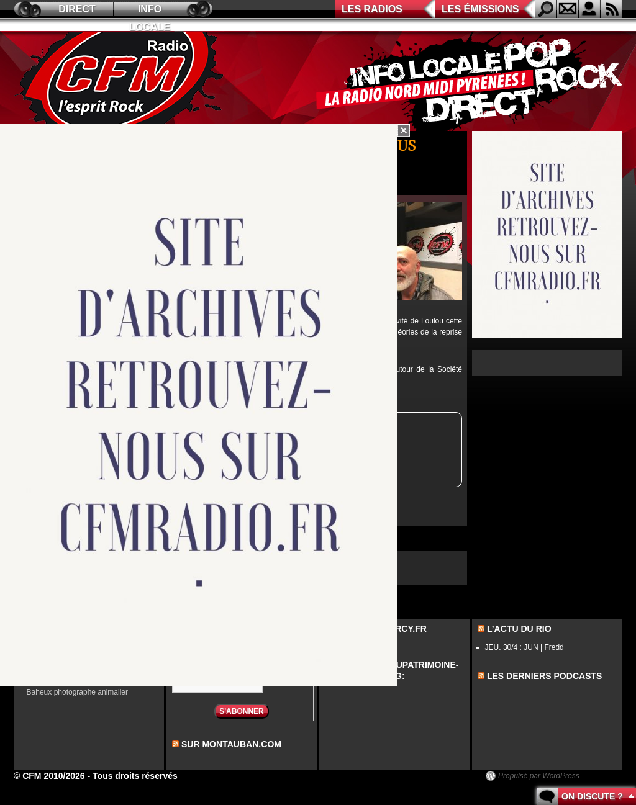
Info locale (149, 11)
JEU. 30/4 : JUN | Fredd (524, 647)
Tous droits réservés (135, 776)
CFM (121, 81)
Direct (77, 9)
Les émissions (480, 9)
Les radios (372, 9)
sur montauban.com (231, 744)
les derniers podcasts (544, 676)
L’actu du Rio (519, 629)
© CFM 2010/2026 (49, 776)
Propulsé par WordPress (538, 775)
